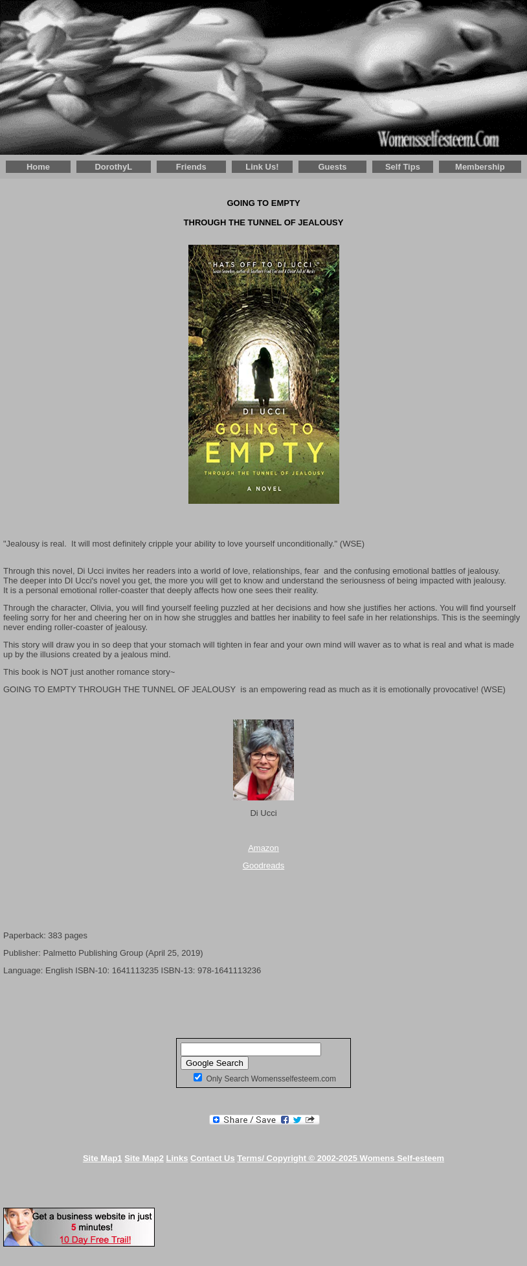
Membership (480, 167)
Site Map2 (144, 1158)
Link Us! (261, 167)
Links (177, 1158)
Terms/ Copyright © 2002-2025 (340, 1158)
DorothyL (113, 167)
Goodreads (263, 865)
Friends (191, 167)
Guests (332, 167)
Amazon (263, 848)
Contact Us (212, 1158)
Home (38, 167)
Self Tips (402, 167)
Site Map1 (102, 1158)
